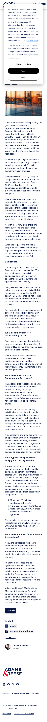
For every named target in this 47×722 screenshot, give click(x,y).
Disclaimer (7, 713)
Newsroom (24, 693)
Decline (23, 77)
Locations (15, 693)
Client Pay (35, 693)
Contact (6, 693)
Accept (23, 71)
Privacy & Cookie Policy (24, 713)
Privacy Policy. (32, 40)
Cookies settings (23, 64)
